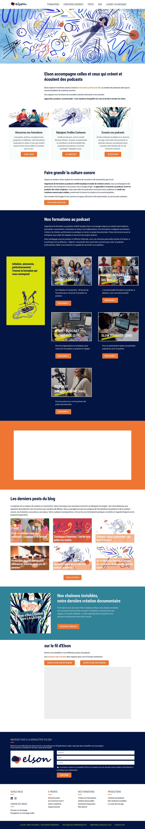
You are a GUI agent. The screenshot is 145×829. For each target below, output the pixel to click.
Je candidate (71, 154)
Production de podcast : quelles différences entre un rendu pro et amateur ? (28, 564)
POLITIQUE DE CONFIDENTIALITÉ (75, 825)
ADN (100, 4)
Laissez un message (116, 4)
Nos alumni (82, 807)
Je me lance (29, 154)
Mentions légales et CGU (100, 825)
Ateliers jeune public (86, 801)
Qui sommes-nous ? (56, 801)
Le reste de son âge (116, 804)
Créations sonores (73, 4)
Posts (91, 4)
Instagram (51, 657)
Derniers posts (54, 798)
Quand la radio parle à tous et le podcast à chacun (70, 565)
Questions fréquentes (86, 804)
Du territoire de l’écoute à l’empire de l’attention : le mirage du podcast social (114, 564)
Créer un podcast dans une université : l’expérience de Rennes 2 (29, 537)
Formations (53, 4)
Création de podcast (116, 798)
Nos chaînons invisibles (117, 801)
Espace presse (54, 807)
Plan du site (120, 825)
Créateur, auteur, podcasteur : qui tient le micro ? (113, 538)
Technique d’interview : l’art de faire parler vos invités (72, 538)
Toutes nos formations (87, 798)
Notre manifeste (54, 804)
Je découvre (113, 154)
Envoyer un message (18, 810)
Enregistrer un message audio (22, 813)
